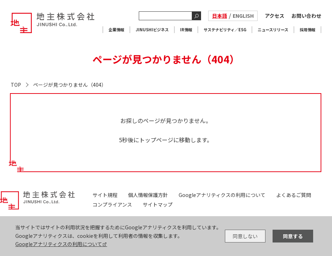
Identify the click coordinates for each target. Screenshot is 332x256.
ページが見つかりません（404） (69, 84)
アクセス (274, 15)
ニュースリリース (273, 29)
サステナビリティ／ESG (225, 29)
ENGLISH (243, 15)
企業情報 (116, 29)
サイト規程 (105, 194)
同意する (293, 236)
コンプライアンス (112, 204)
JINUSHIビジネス (152, 29)
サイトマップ (158, 204)
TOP (16, 84)
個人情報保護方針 (148, 194)
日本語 (219, 15)
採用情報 (307, 29)
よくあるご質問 (293, 194)
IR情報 (186, 29)
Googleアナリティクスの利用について (58, 243)
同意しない (245, 236)
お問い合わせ (306, 15)
